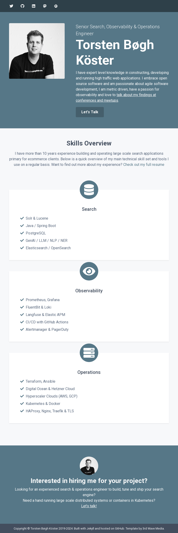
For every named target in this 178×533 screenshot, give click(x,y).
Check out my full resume (143, 164)
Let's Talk (89, 112)
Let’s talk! (89, 506)
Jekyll (90, 528)
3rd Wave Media (153, 528)
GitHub (119, 528)
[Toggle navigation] (168, 6)
